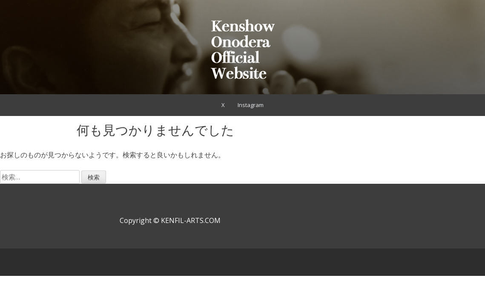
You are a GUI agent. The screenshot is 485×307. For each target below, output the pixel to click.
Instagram (251, 105)
